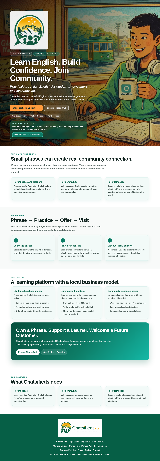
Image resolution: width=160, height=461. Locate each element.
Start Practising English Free (26, 108)
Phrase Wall (86, 446)
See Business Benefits (54, 352)
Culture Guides (36, 116)
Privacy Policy (84, 450)
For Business (53, 116)
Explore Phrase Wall (56, 108)
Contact (96, 450)
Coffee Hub (74, 446)
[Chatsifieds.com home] (29, 30)
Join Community (19, 116)
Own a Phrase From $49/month (27, 135)
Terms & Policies (68, 450)
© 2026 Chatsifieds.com (61, 454)
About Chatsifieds (21, 54)
